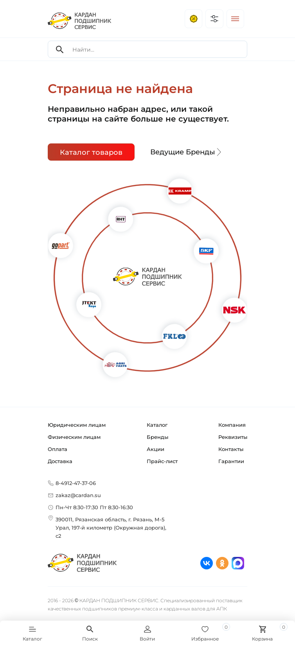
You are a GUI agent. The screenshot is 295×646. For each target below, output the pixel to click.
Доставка (60, 461)
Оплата (57, 449)
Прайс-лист (162, 461)
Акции (155, 449)
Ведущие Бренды (186, 152)
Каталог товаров (91, 152)
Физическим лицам (74, 437)
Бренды (157, 437)
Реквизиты (232, 437)
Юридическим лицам (77, 425)
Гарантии (231, 461)
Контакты (230, 449)
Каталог (157, 425)
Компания (232, 425)
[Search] (60, 49)
